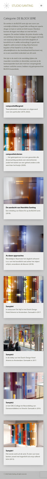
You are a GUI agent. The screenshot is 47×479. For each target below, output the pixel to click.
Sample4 (9, 306)
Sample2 (9, 402)
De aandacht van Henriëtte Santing (21, 207)
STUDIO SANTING (22, 5)
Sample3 (9, 354)
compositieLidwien (14, 154)
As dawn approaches (15, 255)
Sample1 (9, 451)
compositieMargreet (14, 106)
